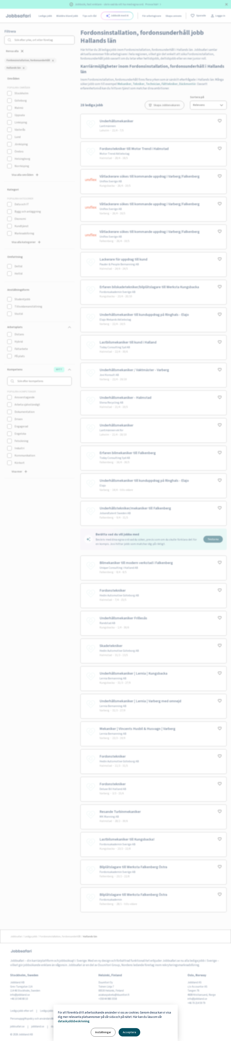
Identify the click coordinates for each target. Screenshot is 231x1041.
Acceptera (129, 1032)
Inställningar (103, 1032)
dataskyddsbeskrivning (73, 1021)
